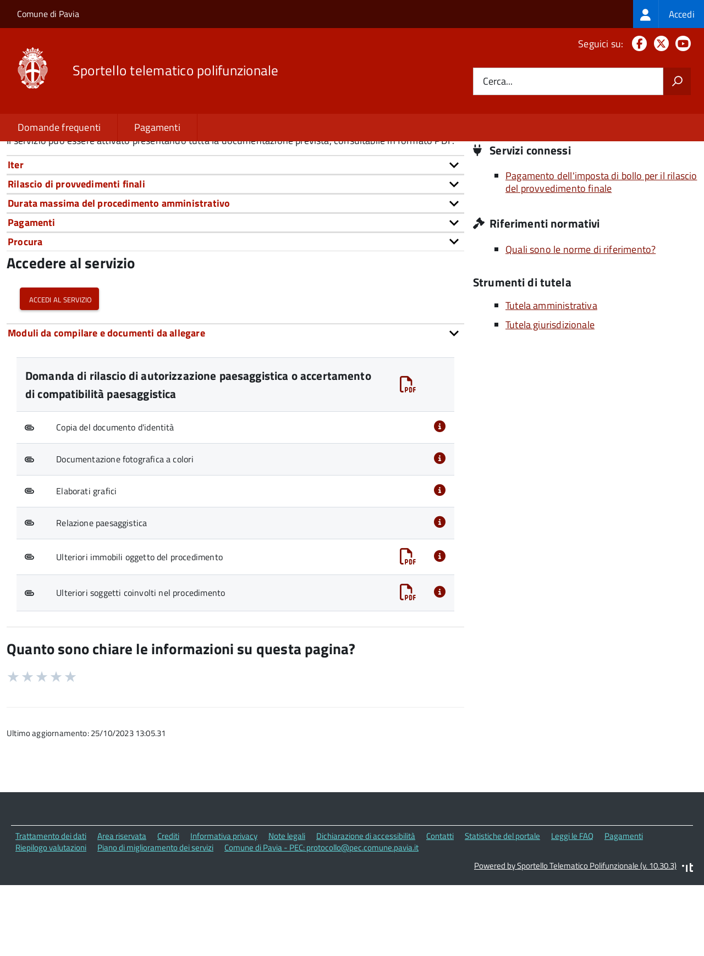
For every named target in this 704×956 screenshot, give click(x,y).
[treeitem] (668, 14)
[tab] (235, 240)
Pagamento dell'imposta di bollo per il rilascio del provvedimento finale (601, 257)
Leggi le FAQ (572, 911)
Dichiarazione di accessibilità (365, 911)
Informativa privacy (223, 911)
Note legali (286, 911)
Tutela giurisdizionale (550, 400)
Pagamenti (157, 127)
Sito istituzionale (522, 190)
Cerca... (498, 81)
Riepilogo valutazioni (50, 922)
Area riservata (121, 911)
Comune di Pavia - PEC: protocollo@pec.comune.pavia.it (321, 922)
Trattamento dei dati (50, 911)
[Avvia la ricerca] (677, 81)
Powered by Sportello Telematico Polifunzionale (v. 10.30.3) (575, 940)
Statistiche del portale (502, 911)
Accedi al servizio (59, 373)
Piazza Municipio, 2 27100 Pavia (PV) (565, 175)
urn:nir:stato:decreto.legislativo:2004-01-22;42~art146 (236, 192)
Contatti (440, 911)
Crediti (168, 911)
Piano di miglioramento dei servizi (155, 922)
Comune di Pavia (48, 13)
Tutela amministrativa (551, 380)
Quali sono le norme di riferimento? (580, 324)
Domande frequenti (59, 127)
